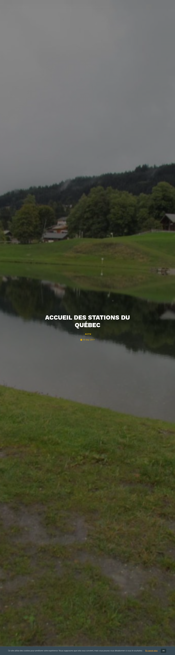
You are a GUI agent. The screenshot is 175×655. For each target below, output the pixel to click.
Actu (88, 334)
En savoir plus (151, 651)
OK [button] (163, 651)
